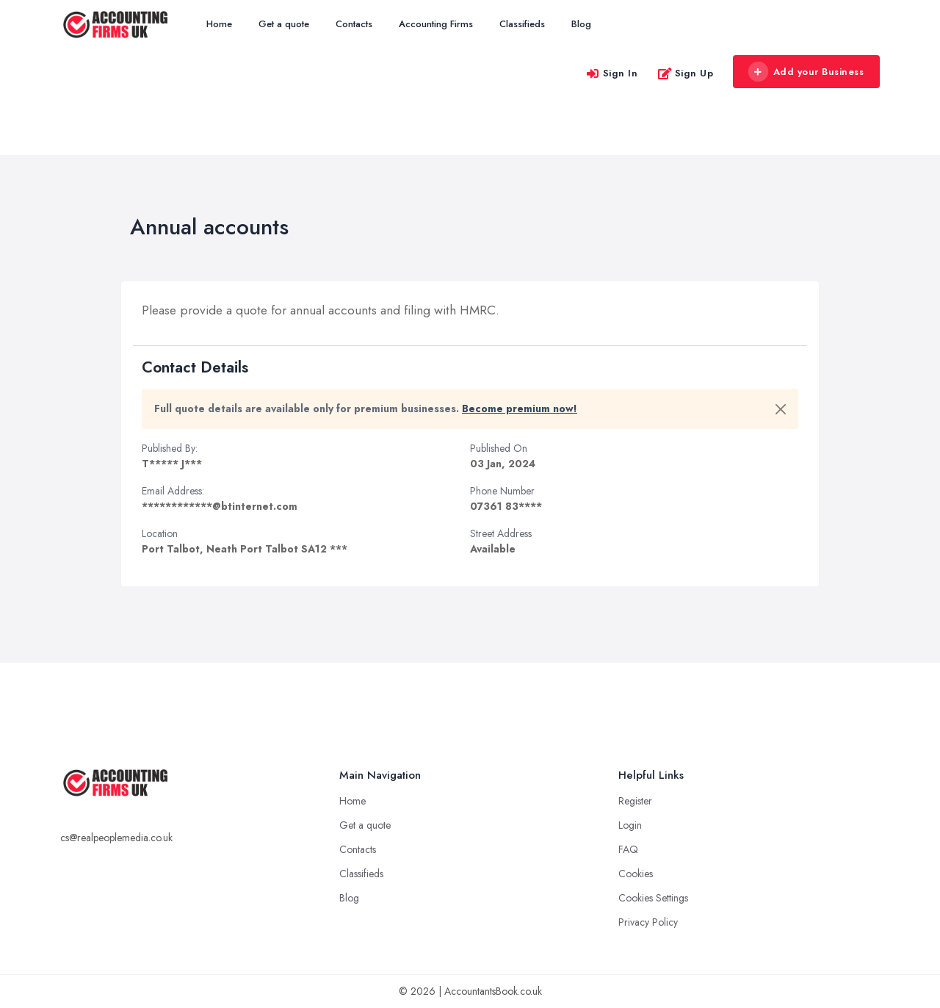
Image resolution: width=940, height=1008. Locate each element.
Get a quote (283, 24)
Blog (581, 24)
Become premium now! (519, 408)
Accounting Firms (436, 24)
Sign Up (685, 73)
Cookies (635, 873)
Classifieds (522, 24)
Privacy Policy (648, 922)
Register (635, 800)
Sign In (611, 73)
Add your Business (806, 72)
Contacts (354, 24)
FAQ (628, 849)
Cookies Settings (653, 897)
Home (219, 24)
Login (630, 825)
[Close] (781, 409)
